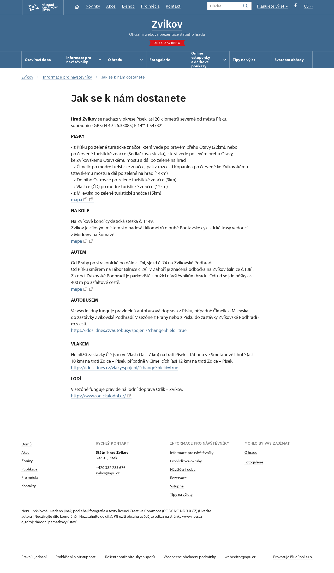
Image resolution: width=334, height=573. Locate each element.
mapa (82, 200)
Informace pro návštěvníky (191, 451)
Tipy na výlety (181, 493)
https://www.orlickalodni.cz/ (101, 395)
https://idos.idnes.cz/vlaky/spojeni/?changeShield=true (124, 367)
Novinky (93, 6)
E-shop (128, 6)
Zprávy (27, 459)
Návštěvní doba (182, 468)
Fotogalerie (253, 460)
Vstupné (177, 484)
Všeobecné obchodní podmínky (191, 555)
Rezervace (178, 476)
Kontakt (173, 6)
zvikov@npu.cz (108, 471)
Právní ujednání (34, 555)
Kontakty (28, 484)
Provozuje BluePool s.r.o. (293, 555)
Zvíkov (167, 24)
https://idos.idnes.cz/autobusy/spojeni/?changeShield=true (129, 330)
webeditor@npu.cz (241, 555)
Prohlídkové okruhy (186, 459)
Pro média (150, 6)
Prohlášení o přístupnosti (77, 555)
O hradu (250, 451)
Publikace (29, 467)
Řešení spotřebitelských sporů (131, 555)
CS (308, 6)
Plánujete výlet (272, 6)
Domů (26, 442)
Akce (111, 6)
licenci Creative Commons (139, 509)
